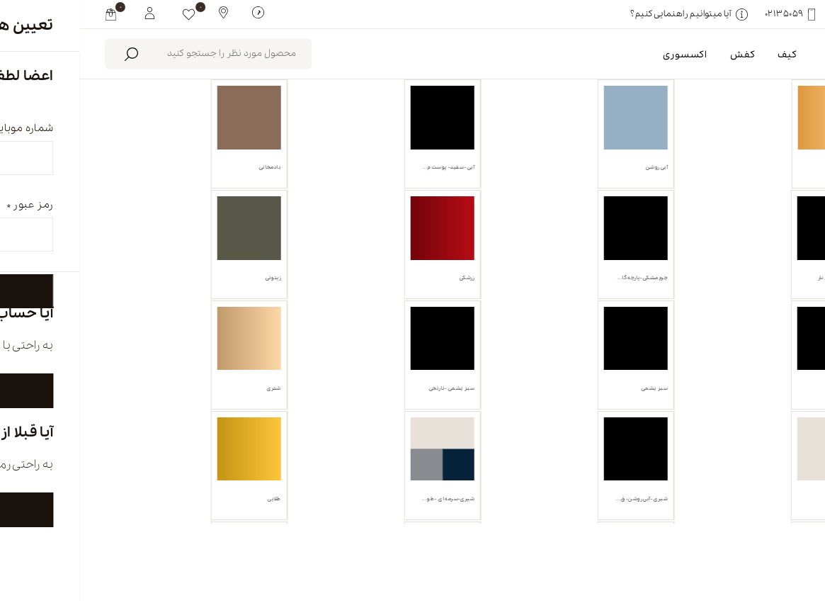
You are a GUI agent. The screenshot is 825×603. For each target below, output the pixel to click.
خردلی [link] (701, 228)
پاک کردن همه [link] (629, 228)
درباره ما (602, 544)
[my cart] (31, 14)
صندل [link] (767, 228)
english (723, 544)
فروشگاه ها (469, 544)
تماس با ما (332, 544)
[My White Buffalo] (70, 12)
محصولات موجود (458, 161)
